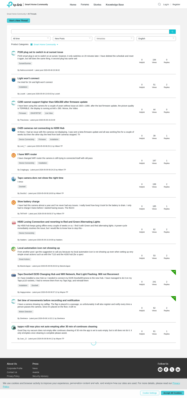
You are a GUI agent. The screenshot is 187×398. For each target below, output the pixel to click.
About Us (12, 363)
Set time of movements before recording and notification (49, 300)
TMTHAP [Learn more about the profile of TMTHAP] (23, 214)
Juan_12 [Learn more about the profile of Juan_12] (23, 339)
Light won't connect (28, 78)
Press (35, 363)
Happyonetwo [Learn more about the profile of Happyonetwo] (25, 292)
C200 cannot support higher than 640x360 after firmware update (53, 102)
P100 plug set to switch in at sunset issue (40, 52)
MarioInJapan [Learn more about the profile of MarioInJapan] (25, 266)
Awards (35, 372)
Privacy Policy (13, 376)
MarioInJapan (65, 266)
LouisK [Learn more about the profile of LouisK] (22, 94)
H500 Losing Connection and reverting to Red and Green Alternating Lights (59, 222)
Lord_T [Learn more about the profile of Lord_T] (23, 146)
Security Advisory (40, 376)
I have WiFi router (27, 154)
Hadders (59, 240)
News (35, 368)
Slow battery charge (29, 201)
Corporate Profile (14, 368)
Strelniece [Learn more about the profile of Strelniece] (24, 318)
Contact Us (12, 372)
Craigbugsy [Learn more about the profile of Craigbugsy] (24, 170)
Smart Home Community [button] (36, 4)
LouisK (57, 94)
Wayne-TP (64, 292)
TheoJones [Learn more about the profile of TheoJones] (24, 120)
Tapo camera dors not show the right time (40, 178)
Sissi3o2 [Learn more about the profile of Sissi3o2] (23, 193)
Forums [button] (85, 4)
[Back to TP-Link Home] (14, 4)
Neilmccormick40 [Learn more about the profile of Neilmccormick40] (26, 70)
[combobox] (31, 38)
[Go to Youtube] (160, 369)
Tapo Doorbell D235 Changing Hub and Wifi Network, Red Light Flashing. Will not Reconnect (68, 274)
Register (176, 4)
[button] (73, 4)
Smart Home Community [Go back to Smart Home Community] (16, 14)
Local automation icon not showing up (39, 248)
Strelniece (61, 318)
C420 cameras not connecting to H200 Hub (41, 128)
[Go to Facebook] (166, 369)
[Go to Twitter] (172, 369)
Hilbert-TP (59, 146)
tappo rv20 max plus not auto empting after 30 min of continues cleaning (57, 326)
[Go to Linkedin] (178, 369)
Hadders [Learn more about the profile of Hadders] (23, 240)
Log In (166, 4)
